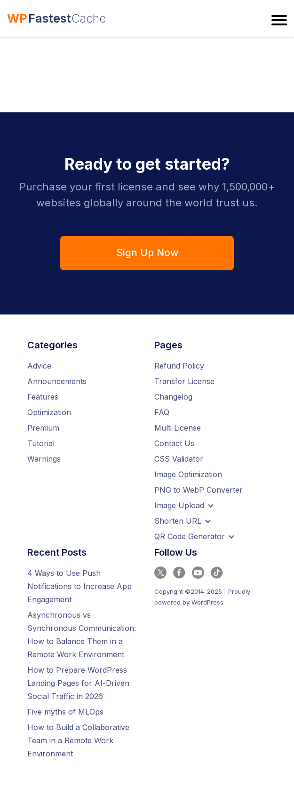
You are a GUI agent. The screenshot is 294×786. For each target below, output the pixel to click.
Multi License (177, 427)
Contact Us (174, 443)
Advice (39, 365)
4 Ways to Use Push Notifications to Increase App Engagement (79, 586)
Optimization (49, 412)
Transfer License (184, 381)
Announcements (57, 381)
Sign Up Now (147, 253)
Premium (43, 427)
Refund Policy (179, 365)
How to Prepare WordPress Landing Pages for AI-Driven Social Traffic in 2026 (78, 683)
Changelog (173, 396)
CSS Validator (178, 459)
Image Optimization (188, 474)
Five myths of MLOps (65, 711)
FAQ (161, 412)
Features (42, 396)
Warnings (44, 459)
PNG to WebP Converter (198, 490)
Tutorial (41, 443)
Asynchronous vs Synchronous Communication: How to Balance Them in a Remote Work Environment (81, 634)
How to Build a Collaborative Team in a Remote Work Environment (78, 740)
